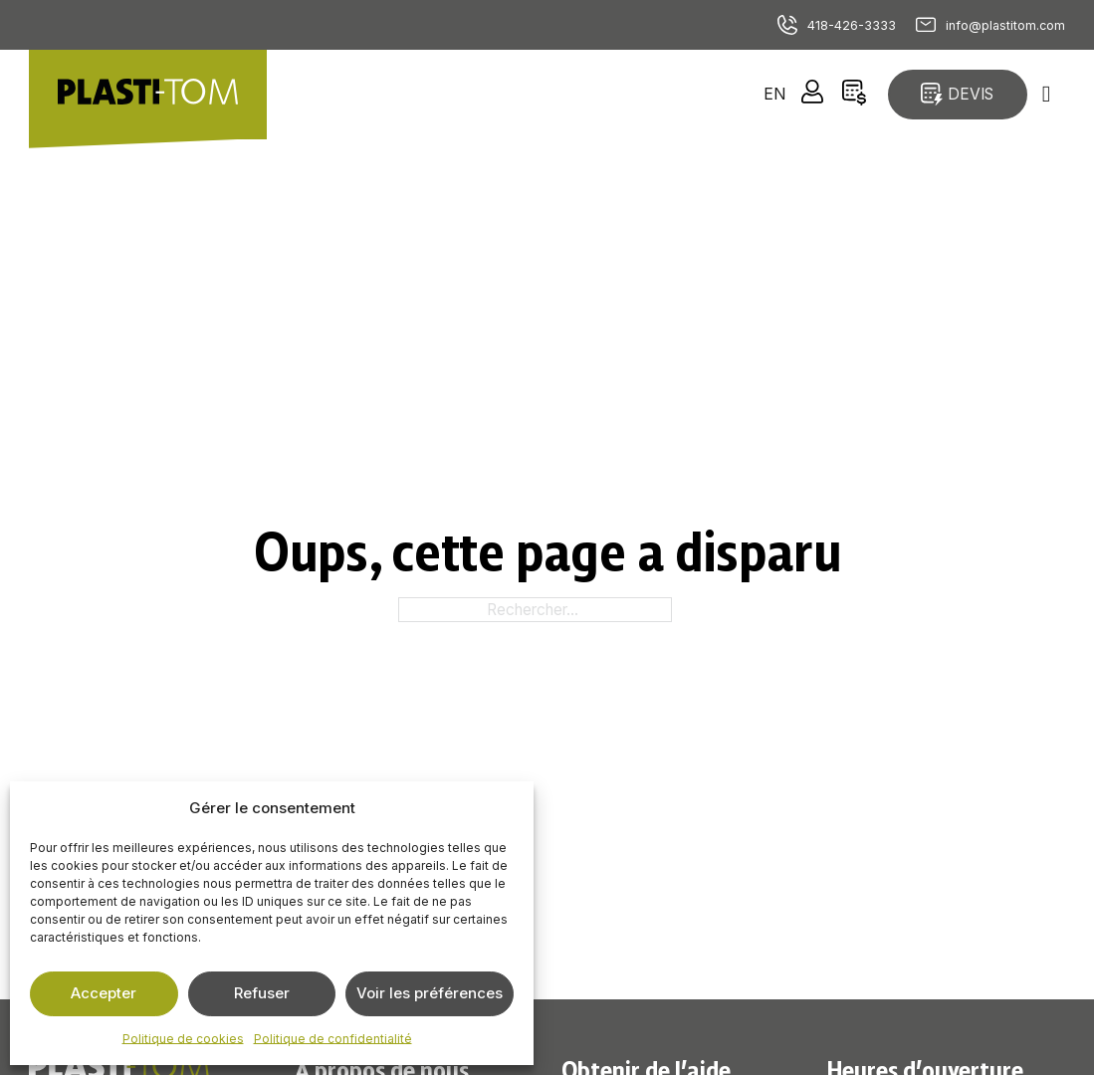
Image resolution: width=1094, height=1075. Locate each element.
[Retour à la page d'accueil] (148, 94)
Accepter (103, 992)
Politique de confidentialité (333, 1038)
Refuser (262, 992)
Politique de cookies (183, 1038)
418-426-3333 (851, 25)
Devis (957, 94)
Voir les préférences (429, 992)
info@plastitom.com (1005, 25)
